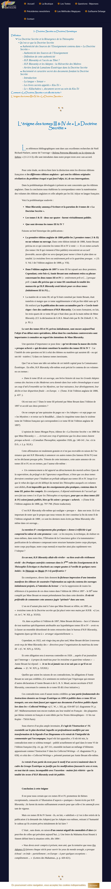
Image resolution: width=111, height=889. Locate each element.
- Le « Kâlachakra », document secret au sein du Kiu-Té (51, 88)
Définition (16, 35)
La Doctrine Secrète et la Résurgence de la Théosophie (45, 39)
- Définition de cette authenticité (39, 56)
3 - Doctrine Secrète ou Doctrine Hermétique (55, 31)
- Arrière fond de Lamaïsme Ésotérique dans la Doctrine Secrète (55, 67)
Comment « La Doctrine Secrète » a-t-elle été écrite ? (36, 92)
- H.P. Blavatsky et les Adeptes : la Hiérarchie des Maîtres (52, 64)
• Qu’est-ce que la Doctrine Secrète (36, 42)
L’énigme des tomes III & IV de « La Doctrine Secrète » (37, 96)
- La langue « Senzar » (34, 81)
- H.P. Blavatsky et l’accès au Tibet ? (41, 60)
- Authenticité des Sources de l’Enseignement (45, 53)
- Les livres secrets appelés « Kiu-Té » (42, 85)
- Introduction (30, 77)
